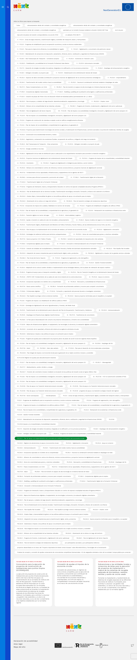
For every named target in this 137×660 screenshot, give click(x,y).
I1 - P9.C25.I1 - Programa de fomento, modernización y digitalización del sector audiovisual (95, 106)
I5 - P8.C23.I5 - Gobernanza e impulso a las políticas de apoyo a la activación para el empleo (45, 334)
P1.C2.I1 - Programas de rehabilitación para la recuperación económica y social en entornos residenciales (48, 400)
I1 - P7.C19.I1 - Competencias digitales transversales (32, 92)
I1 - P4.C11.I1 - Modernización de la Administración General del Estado (76, 73)
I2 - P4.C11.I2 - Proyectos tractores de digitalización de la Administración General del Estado (44, 158)
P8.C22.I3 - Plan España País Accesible (28, 509)
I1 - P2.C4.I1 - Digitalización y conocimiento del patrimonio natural (90, 49)
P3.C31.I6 (111, 419)
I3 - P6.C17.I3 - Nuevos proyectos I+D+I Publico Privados (34, 239)
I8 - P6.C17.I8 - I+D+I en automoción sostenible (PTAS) (109, 376)
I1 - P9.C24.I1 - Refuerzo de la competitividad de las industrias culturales (39, 106)
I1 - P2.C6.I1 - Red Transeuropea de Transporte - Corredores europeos (38, 58)
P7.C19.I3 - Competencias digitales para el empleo (93, 476)
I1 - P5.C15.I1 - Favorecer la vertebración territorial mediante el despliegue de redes (93, 82)
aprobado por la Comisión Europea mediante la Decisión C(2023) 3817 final (85, 30)
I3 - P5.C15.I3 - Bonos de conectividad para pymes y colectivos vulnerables (95, 234)
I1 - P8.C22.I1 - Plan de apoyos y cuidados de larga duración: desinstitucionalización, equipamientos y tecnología (50, 101)
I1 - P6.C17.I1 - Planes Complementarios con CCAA (32, 87)
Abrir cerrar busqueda (8, 7)
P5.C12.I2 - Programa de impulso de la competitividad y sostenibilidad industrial (77, 433)
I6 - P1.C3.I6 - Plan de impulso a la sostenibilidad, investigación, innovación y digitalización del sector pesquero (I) (51, 343)
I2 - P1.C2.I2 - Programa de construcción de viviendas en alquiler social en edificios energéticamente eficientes (50, 120)
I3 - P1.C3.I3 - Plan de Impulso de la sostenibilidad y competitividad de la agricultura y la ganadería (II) (47, 210)
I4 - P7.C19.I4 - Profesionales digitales (28, 291)
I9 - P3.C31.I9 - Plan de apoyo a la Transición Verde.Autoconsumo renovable (40, 386)
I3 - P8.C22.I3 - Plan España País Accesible (116, 248)
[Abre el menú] (3, 7)
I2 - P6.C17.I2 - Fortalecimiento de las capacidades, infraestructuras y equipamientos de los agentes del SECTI (50, 172)
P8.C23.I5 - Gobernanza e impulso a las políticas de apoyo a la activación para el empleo (44, 523)
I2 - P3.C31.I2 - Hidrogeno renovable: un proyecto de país (82, 144)
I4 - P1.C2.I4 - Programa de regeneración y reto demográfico (71, 258)
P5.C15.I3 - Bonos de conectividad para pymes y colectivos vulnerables (38, 462)
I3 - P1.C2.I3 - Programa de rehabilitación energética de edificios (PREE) (98, 205)
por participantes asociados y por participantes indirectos (82, 542)
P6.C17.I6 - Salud (22, 471)
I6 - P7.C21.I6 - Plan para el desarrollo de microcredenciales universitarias (87, 348)
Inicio (16, 4)
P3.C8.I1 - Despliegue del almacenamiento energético (109, 429)
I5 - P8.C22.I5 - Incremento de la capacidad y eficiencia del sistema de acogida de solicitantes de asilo (48, 329)
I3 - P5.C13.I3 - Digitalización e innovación (106, 229)
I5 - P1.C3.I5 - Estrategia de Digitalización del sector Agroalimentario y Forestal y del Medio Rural (46, 305)
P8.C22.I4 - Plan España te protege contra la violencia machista (67, 509)
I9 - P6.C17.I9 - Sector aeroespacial (28, 395)
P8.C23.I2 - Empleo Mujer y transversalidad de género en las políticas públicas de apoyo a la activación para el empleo (52, 514)
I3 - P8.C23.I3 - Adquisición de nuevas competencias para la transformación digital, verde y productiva (47, 253)
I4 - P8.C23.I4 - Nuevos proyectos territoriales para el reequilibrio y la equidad (88, 296)
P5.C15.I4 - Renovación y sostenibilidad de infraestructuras (84, 462)
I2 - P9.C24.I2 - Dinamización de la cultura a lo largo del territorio (37, 201)
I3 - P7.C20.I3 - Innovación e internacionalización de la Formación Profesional (80, 243)
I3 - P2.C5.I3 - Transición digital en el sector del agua (33, 215)
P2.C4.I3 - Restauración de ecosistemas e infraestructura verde (102, 410)
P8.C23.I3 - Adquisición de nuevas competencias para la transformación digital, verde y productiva (46, 519)
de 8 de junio (119, 30)
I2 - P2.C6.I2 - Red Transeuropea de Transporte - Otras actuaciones (37, 144)
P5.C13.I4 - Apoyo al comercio (104, 443)
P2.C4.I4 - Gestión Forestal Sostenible (28, 414)
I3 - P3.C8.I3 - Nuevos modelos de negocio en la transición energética (97, 220)
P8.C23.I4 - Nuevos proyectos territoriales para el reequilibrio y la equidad (105, 519)
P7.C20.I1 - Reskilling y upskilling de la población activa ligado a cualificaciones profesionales (44, 481)
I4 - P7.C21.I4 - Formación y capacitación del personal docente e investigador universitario (74, 291)
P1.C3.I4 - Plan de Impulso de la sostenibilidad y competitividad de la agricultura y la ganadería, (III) (47, 410)
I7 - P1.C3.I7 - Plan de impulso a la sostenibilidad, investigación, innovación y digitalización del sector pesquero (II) (51, 362)
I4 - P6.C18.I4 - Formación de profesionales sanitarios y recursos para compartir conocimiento (76, 286)
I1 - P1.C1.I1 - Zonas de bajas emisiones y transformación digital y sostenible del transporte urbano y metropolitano (51, 39)
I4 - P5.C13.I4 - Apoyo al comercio (99, 277)
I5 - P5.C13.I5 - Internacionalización (109, 310)
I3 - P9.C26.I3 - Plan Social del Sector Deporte (31, 258)
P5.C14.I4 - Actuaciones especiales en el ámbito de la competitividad (37, 452)
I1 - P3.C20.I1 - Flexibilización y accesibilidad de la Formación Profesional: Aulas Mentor (43, 63)
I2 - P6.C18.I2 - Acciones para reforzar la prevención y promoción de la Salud (40, 177)
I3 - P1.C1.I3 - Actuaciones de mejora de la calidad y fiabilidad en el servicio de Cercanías (43, 205)
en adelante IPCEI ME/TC (73, 35)
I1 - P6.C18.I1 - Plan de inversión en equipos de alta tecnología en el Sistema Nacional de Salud (82, 87)
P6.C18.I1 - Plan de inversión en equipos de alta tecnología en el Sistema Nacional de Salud (62, 471)
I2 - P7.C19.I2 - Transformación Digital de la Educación (87, 177)
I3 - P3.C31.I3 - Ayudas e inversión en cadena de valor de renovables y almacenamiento (43, 220)
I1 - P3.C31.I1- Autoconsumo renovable (88, 63)
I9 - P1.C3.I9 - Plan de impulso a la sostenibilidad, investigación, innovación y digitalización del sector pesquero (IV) (51, 381)
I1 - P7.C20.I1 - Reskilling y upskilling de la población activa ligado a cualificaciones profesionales (84, 92)
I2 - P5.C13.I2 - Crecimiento (25, 163)
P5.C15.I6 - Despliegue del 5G (117, 462)
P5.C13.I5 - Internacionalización (26, 448)
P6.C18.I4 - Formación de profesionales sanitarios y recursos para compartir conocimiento (44, 476)
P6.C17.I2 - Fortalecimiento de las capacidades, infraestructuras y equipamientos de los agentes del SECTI (84, 467)
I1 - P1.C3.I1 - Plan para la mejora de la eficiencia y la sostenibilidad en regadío (40, 49)
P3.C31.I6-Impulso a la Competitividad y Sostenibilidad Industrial (36, 424)
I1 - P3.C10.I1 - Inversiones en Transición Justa (79, 58)
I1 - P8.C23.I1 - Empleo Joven (100, 101)
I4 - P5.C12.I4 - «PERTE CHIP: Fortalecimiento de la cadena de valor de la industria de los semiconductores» (49, 277)
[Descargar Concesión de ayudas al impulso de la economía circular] (73, 568)
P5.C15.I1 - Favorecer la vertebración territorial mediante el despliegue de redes (89, 452)
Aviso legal (18, 644)
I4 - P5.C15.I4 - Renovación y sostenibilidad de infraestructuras (86, 281)
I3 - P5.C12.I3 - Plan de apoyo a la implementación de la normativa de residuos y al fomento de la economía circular (52, 229)
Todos (18, 25)
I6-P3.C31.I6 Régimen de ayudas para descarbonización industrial (36, 357)
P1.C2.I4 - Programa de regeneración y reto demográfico (103, 400)
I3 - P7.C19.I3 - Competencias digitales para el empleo (33, 243)
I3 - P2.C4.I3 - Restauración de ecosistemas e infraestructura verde (106, 210)
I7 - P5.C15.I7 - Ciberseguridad (102, 362)
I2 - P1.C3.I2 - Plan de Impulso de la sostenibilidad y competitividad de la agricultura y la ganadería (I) (47, 125)
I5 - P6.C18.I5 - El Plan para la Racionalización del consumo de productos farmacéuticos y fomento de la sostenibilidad (53, 319)
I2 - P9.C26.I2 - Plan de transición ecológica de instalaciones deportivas (85, 201)
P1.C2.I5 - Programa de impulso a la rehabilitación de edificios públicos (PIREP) (40, 405)
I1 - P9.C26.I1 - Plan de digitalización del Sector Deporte (34, 111)
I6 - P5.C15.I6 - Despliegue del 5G (103, 343)
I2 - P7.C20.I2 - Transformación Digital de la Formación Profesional (37, 182)
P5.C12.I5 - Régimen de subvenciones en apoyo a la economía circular (38, 443)
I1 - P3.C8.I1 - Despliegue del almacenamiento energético (113, 68)
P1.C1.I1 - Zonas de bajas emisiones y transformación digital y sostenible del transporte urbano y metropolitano (96, 395)
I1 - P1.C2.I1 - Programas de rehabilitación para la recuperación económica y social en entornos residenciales (49, 44)
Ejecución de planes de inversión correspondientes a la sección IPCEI (37, 35)
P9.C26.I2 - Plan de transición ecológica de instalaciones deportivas (37, 542)
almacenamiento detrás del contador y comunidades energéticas (46, 25)
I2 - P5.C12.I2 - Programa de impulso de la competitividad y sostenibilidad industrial (104, 158)
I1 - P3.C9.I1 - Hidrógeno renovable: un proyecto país (33, 73)
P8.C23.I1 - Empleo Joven (100, 509)
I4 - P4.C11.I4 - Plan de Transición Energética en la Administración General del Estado (93, 272)
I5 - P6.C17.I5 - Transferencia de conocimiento (81, 315)
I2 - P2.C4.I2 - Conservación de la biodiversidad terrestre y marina (36, 134)
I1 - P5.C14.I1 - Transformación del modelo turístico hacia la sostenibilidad (39, 82)
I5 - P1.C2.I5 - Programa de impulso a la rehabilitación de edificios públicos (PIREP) (42, 300)
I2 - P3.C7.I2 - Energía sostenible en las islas (30, 148)
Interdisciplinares (51, 395)
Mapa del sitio (19, 647)
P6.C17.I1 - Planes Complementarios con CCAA (31, 467)
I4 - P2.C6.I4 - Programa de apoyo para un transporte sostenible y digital (39, 272)
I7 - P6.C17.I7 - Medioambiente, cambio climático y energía (35, 367)
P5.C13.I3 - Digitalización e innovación (77, 443)
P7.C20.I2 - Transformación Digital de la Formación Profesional (98, 481)
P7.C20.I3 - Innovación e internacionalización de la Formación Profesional (39, 486)
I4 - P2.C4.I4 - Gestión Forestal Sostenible (98, 262)
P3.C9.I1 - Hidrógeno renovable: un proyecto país (31, 433)
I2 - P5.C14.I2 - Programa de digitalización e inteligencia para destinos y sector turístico (67, 163)
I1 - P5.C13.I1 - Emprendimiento (117, 77)
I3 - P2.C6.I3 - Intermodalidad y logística (68, 215)
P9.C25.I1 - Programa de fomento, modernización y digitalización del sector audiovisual (43, 538)
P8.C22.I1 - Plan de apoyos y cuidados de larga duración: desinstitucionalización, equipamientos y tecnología (49, 500)
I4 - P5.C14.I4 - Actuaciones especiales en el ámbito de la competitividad (39, 281)
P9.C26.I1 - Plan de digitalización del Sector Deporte (92, 538)
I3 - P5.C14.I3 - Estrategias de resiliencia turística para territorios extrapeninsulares (41, 234)
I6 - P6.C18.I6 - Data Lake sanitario (47, 348)
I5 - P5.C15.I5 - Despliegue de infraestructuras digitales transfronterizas (38, 315)
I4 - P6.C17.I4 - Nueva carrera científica (28, 286)
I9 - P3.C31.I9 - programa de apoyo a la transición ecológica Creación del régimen (94, 391)
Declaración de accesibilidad (25, 641)
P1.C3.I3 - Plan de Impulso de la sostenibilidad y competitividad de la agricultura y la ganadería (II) (101, 405)
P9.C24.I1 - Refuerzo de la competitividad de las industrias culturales (37, 533)
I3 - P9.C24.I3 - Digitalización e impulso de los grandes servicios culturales (108, 253)
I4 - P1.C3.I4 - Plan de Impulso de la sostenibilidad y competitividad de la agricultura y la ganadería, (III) (48, 262)
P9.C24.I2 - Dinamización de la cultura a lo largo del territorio (84, 533)
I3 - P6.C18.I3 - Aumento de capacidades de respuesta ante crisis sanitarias (80, 239)
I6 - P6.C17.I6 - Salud (23, 348)
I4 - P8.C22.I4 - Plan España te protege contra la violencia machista (37, 296)
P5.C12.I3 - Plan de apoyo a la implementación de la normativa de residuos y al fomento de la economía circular (50, 438)
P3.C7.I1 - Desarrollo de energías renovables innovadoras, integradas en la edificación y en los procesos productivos (51, 429)
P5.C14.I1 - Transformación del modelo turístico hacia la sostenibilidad (64, 448)
